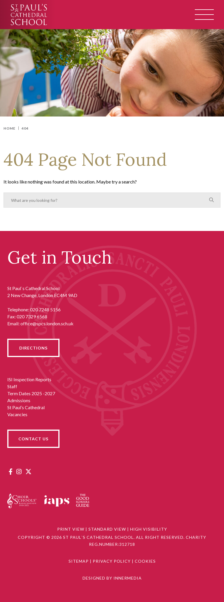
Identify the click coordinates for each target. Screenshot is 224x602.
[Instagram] (19, 471)
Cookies (145, 561)
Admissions (18, 400)
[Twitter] (28, 471)
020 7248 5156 (45, 309)
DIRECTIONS (33, 347)
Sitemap (79, 561)
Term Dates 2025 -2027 (31, 393)
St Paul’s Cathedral (26, 407)
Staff (12, 386)
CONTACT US (33, 438)
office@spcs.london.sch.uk (47, 323)
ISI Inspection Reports (29, 379)
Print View (70, 529)
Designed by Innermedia (112, 577)
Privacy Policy (112, 561)
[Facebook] (11, 471)
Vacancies (17, 414)
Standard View (107, 529)
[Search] (211, 200)
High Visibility (148, 529)
